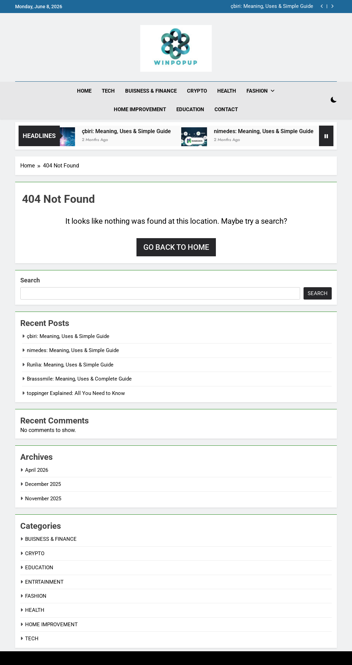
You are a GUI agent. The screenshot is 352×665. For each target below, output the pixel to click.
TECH (108, 91)
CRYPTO (197, 91)
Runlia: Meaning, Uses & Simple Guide (70, 365)
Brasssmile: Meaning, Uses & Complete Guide (79, 379)
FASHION (257, 91)
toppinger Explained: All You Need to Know (76, 393)
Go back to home (176, 247)
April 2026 (36, 470)
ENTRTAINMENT (44, 582)
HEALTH (226, 91)
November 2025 (43, 498)
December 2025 (43, 484)
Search (30, 280)
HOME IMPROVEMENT (140, 109)
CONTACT (226, 109)
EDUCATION (190, 109)
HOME (84, 91)
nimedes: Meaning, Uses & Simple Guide (269, 131)
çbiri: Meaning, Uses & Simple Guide (272, 6)
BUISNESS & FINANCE (151, 91)
